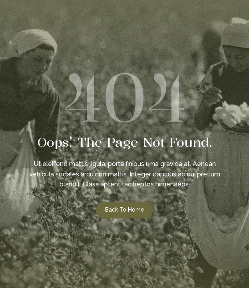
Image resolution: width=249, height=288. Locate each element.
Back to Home (124, 209)
